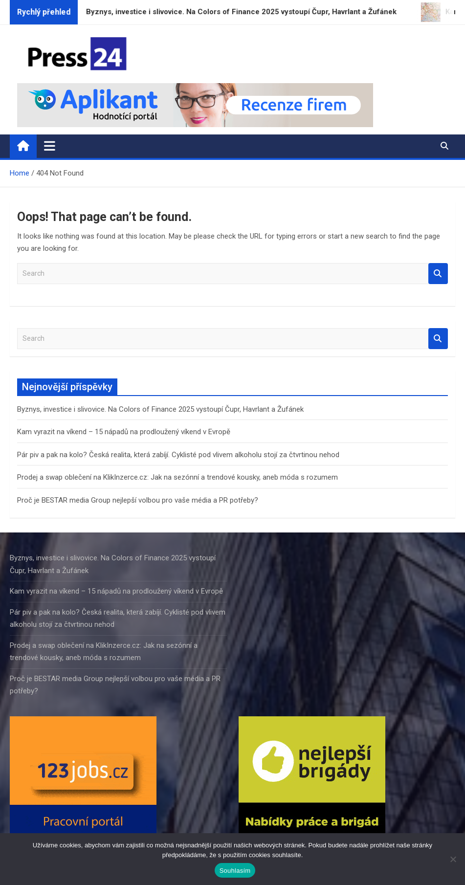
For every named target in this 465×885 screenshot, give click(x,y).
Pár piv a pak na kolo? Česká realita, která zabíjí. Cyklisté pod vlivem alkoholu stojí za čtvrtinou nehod (178, 454)
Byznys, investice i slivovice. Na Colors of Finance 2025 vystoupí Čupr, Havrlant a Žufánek (160, 409)
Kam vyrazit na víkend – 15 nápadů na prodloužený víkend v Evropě (123, 431)
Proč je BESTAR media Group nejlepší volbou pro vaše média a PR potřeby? (137, 500)
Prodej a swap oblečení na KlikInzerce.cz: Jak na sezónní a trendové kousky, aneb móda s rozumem (177, 477)
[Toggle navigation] (50, 145)
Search (438, 273)
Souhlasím (235, 870)
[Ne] (453, 859)
